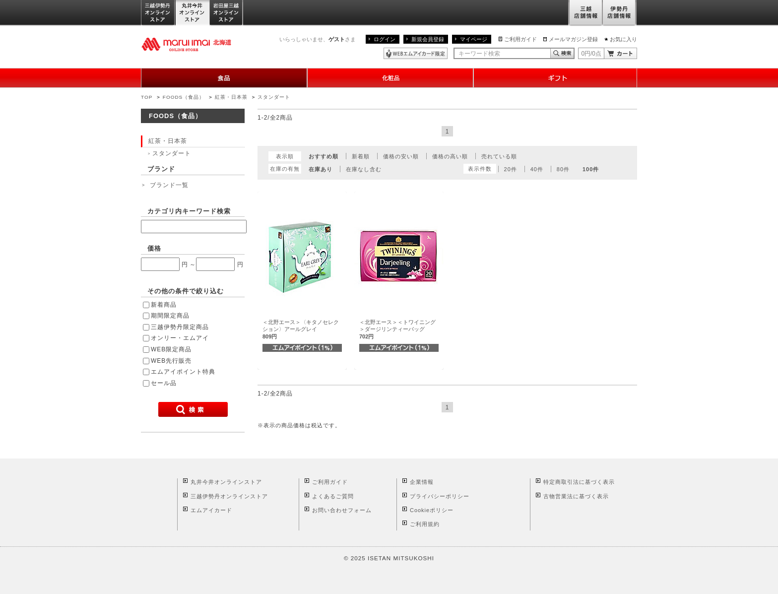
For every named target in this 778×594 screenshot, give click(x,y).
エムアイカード (211, 510)
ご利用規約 (425, 524)
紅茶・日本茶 (231, 97)
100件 (591, 169)
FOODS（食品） (183, 97)
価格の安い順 (401, 156)
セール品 (164, 383)
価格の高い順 (450, 156)
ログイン (384, 39)
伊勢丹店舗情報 (619, 13)
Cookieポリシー (432, 510)
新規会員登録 (427, 39)
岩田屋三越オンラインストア (226, 13)
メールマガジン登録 (573, 39)
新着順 (361, 156)
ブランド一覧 (169, 185)
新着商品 (164, 304)
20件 (510, 169)
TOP (146, 97)
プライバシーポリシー (439, 496)
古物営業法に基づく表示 (576, 496)
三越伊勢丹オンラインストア (158, 13)
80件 (563, 169)
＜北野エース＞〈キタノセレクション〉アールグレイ (300, 329)
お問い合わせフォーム (342, 510)
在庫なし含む (364, 169)
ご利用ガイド (520, 39)
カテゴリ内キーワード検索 (189, 211)
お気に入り (623, 39)
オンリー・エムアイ (180, 337)
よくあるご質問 (333, 496)
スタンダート (274, 97)
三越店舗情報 (585, 13)
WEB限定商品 (171, 349)
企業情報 (422, 482)
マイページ (473, 39)
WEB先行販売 (171, 360)
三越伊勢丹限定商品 (180, 327)
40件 (536, 169)
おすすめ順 (323, 156)
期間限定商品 (170, 315)
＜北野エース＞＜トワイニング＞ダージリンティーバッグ (397, 329)
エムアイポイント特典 (183, 371)
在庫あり (320, 169)
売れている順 (499, 156)
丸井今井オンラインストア (192, 13)
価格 (154, 248)
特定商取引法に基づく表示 (579, 482)
